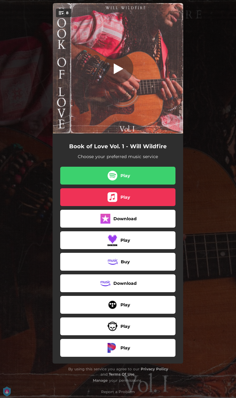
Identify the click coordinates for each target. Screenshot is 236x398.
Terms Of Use (122, 374)
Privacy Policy (154, 369)
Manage (100, 380)
